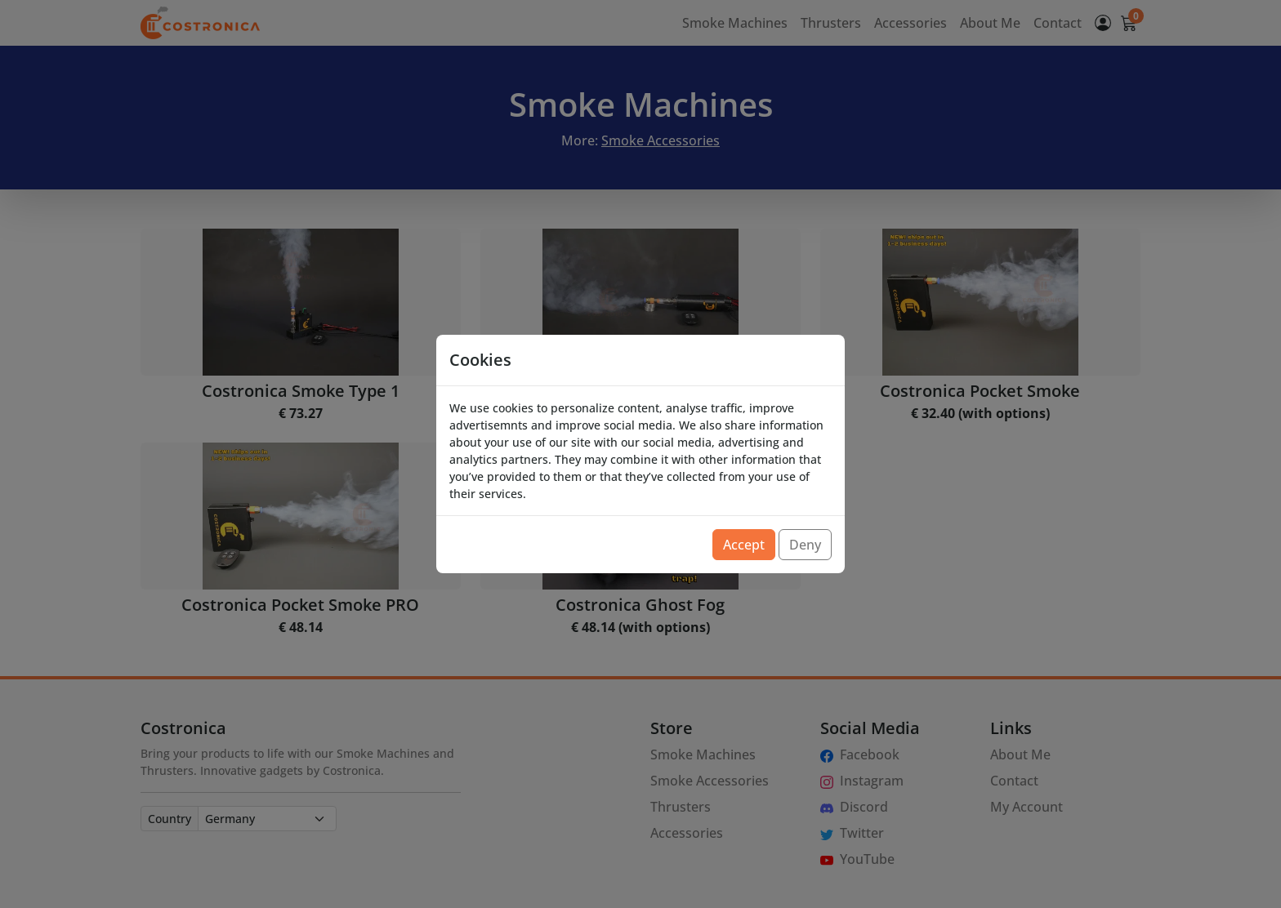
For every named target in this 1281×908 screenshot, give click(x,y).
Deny (805, 545)
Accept (744, 545)
